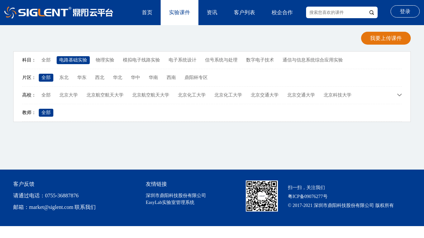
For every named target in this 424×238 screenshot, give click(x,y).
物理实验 (105, 60)
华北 (117, 77)
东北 (64, 77)
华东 (81, 77)
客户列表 (244, 12)
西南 (171, 77)
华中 (135, 77)
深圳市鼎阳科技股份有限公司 (176, 195)
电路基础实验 (73, 60)
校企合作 (282, 12)
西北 (99, 77)
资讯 (212, 12)
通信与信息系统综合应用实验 (313, 60)
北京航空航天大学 (105, 95)
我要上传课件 (386, 38)
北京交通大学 (265, 95)
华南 (153, 77)
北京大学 (68, 95)
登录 (405, 11)
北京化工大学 (192, 95)
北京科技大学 (337, 95)
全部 (46, 60)
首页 (147, 12)
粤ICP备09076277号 (308, 196)
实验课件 (179, 12)
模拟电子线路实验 (141, 60)
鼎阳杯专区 (196, 77)
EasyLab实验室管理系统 (170, 202)
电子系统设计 (182, 60)
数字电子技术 (260, 60)
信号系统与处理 (221, 60)
